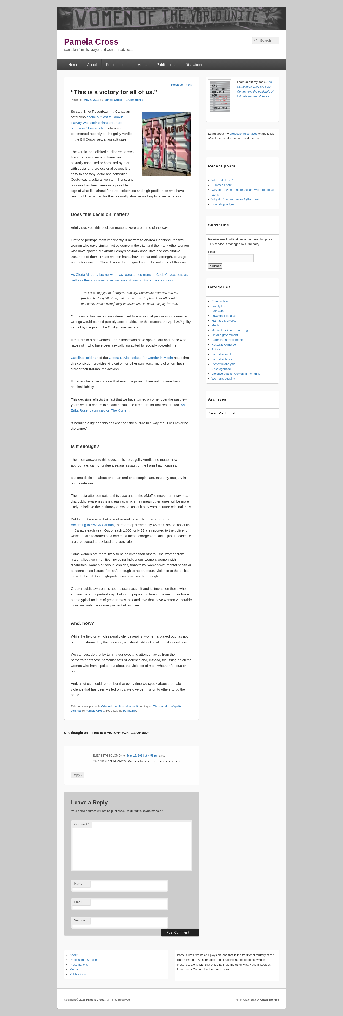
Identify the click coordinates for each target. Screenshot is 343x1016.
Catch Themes (269, 999)
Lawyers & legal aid (225, 315)
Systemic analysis (223, 364)
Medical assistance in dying (230, 330)
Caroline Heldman (85, 358)
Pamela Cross (91, 41)
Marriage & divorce (224, 320)
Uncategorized (221, 369)
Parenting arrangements (227, 339)
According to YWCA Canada (92, 525)
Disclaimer (194, 65)
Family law (219, 306)
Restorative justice (224, 344)
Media (143, 65)
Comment (81, 824)
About (92, 65)
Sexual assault (128, 706)
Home (73, 65)
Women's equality (223, 378)
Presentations (117, 65)
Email (78, 902)
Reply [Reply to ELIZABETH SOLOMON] (77, 775)
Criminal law (109, 706)
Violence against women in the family (236, 373)
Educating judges (223, 204)
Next (190, 84)
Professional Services (84, 959)
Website (79, 920)
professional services (243, 133)
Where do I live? (222, 180)
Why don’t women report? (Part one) (236, 199)
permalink (129, 710)
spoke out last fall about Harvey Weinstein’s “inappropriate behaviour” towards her (97, 122)
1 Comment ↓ (134, 99)
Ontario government (225, 335)
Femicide (218, 311)
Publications (166, 65)
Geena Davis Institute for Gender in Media (141, 358)
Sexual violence (222, 359)
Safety (216, 349)
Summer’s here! (222, 185)
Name (78, 883)
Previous (175, 84)
